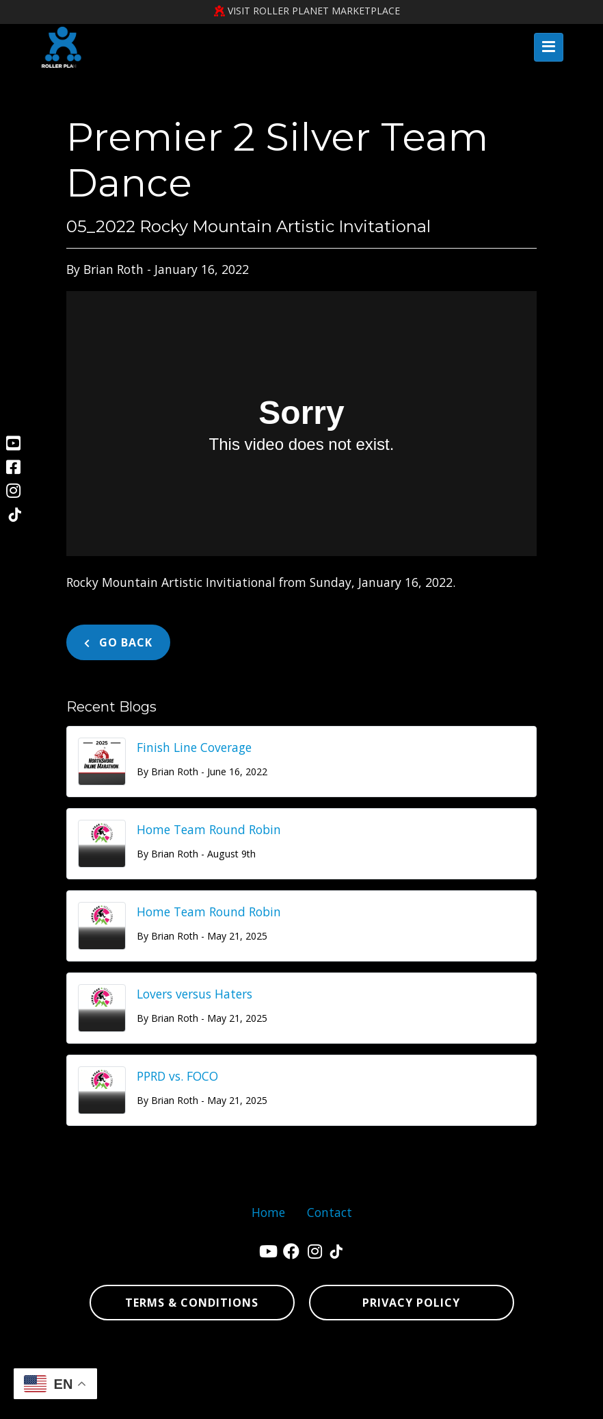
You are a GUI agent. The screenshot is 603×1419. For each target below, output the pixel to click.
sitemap (245, 1402)
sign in (361, 1402)
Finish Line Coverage (194, 747)
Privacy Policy (411, 1302)
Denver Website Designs (339, 1358)
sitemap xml (300, 1402)
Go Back (118, 642)
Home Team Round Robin (209, 829)
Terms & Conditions (191, 1302)
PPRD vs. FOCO (177, 1076)
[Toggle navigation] (548, 47)
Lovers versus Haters (194, 993)
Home (268, 1212)
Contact (329, 1212)
